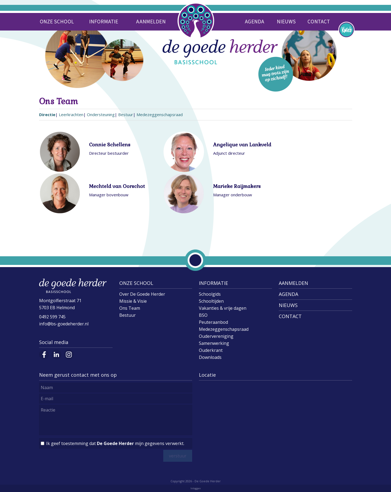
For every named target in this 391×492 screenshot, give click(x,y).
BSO (203, 315)
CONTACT (290, 316)
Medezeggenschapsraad (160, 114)
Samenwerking (214, 343)
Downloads (210, 357)
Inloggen (196, 488)
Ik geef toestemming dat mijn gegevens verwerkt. (115, 443)
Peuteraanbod (213, 322)
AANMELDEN (293, 283)
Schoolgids (210, 294)
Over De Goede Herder (142, 294)
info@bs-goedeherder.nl (64, 324)
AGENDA (288, 294)
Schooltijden (211, 301)
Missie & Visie (133, 301)
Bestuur (125, 114)
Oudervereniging (216, 336)
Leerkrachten (71, 114)
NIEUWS (288, 305)
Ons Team (129, 308)
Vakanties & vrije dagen (222, 308)
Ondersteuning (101, 114)
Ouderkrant (211, 350)
